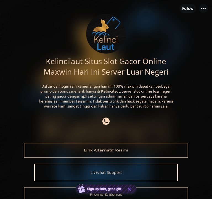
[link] (106, 150)
